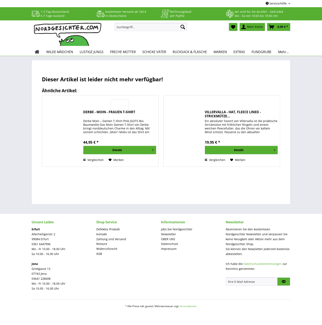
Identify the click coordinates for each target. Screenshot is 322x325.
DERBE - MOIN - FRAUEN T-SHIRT (109, 112)
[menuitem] (151, 29)
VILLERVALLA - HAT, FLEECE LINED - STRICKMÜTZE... (233, 114)
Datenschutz (169, 244)
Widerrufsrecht (106, 249)
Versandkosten (188, 306)
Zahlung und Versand (111, 239)
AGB (99, 254)
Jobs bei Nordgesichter (176, 229)
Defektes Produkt (108, 229)
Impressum (169, 249)
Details (133, 149)
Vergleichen (93, 160)
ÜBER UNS (168, 239)
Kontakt (101, 234)
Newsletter (168, 234)
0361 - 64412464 (272, 12)
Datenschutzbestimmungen (263, 264)
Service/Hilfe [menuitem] (277, 3)
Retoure (101, 244)
